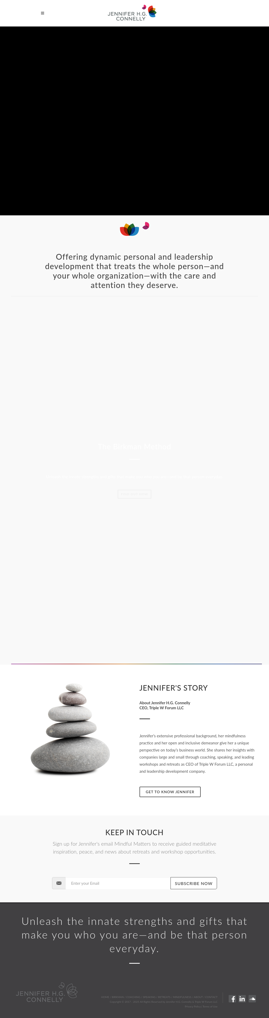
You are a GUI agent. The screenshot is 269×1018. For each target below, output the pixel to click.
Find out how (134, 494)
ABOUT (198, 997)
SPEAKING (149, 997)
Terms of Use (210, 1006)
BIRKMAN (118, 997)
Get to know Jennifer (170, 792)
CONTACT (211, 997)
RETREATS (164, 997)
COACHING (133, 997)
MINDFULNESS (182, 997)
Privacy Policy (193, 1006)
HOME (105, 997)
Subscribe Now (194, 883)
